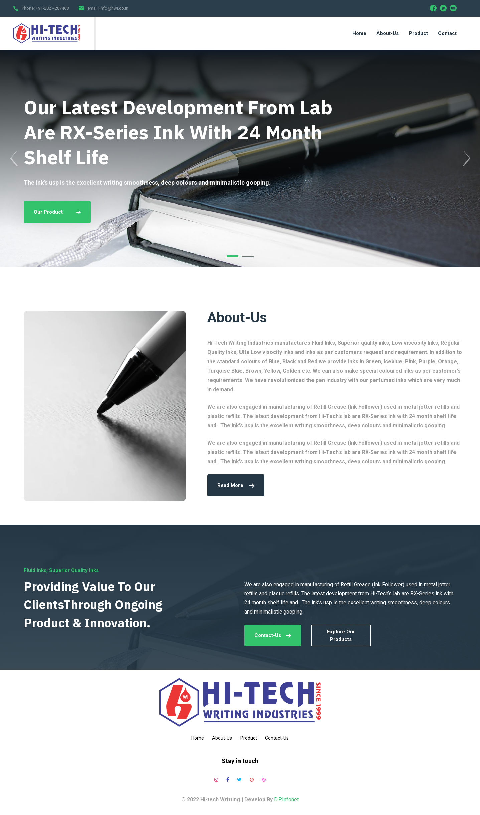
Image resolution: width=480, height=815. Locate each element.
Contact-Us (272, 635)
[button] (232, 256)
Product (248, 738)
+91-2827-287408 (52, 8)
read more (235, 485)
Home (197, 738)
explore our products (341, 635)
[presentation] (13, 158)
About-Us (222, 738)
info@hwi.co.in (114, 8)
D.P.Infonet (286, 799)
